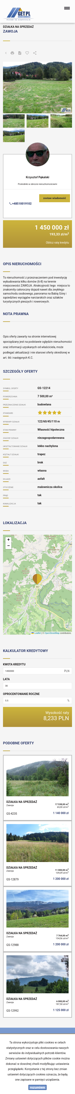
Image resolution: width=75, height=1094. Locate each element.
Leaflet (36, 633)
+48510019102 (20, 203)
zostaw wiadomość (54, 198)
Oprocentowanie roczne (21, 694)
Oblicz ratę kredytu (57, 242)
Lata (6, 679)
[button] (8, 87)
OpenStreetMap (52, 633)
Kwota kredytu (14, 664)
